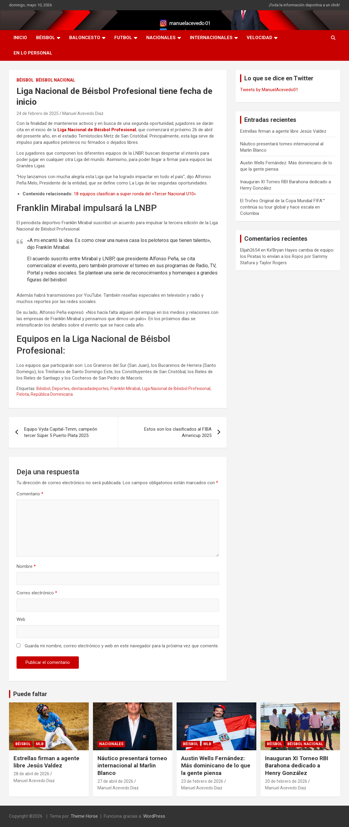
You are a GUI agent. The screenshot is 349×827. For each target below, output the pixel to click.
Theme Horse (84, 816)
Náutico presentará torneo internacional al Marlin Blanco (132, 765)
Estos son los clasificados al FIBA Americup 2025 (178, 432)
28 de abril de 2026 (31, 773)
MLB (40, 744)
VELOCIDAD (259, 37)
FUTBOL (123, 37)
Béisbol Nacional (55, 80)
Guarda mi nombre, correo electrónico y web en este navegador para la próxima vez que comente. (122, 646)
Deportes (60, 388)
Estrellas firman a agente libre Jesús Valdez (283, 131)
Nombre (26, 566)
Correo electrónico (37, 593)
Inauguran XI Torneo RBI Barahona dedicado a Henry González (296, 765)
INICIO (20, 37)
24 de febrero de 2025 (38, 113)
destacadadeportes (90, 388)
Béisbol (43, 388)
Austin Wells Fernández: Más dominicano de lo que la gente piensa (215, 765)
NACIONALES (161, 37)
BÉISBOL (45, 37)
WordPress (154, 816)
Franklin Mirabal (125, 388)
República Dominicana (52, 394)
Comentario (30, 494)
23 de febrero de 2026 (202, 781)
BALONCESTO (84, 37)
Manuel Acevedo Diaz (82, 113)
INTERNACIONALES (211, 37)
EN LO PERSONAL (33, 53)
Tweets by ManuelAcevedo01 (269, 89)
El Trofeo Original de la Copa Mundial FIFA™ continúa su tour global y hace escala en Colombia (282, 207)
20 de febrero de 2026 (286, 781)
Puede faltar (30, 694)
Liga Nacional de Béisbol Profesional (96, 129)
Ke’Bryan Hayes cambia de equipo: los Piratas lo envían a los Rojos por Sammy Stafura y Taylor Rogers (287, 256)
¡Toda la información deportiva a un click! (304, 5)
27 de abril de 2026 (115, 781)
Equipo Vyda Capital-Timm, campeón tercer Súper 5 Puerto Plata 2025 (60, 432)
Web (21, 619)
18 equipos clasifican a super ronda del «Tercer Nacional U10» (135, 194)
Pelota (23, 394)
